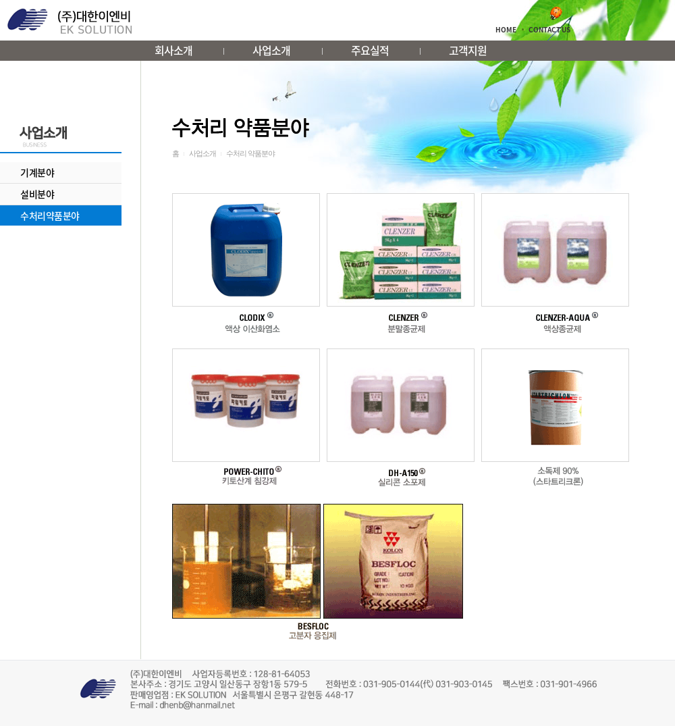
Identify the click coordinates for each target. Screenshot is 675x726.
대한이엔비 (69, 20)
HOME (505, 29)
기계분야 (37, 172)
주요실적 (370, 50)
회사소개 (173, 50)
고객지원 (468, 50)
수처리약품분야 (50, 215)
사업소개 (271, 50)
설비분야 (37, 194)
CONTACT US (549, 29)
